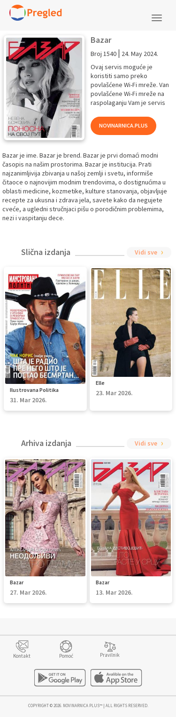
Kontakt (22, 656)
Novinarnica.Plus (123, 125)
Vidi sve (146, 252)
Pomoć (66, 656)
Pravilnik (110, 655)
